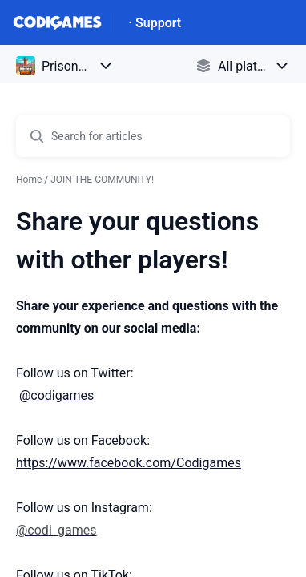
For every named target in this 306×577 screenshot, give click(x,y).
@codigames (56, 395)
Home (29, 179)
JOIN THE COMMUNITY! (102, 179)
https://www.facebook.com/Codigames (128, 462)
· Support (154, 22)
